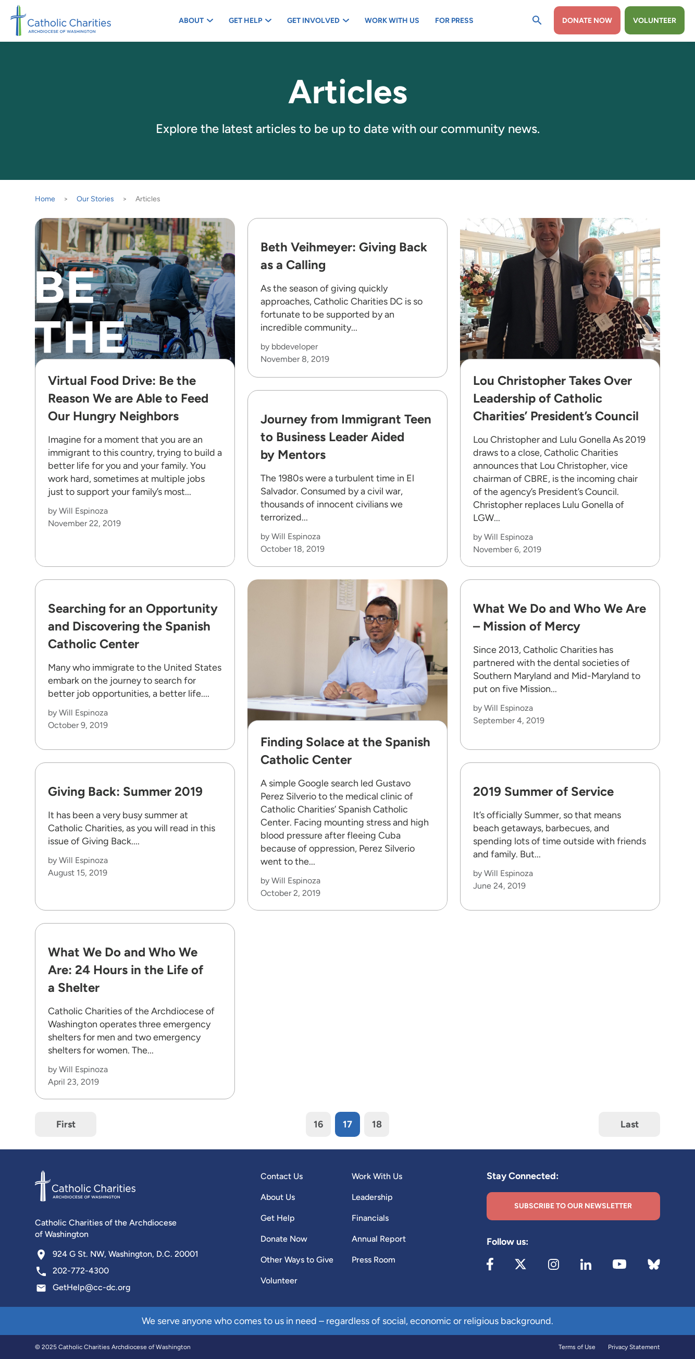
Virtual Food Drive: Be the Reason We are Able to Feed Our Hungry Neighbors (128, 398)
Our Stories (95, 199)
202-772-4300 (81, 1271)
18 (377, 1124)
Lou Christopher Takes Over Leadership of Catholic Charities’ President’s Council (556, 398)
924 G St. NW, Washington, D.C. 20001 (125, 1254)
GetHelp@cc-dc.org (91, 1287)
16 (318, 1124)
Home (45, 199)
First (66, 1124)
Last (629, 1124)
